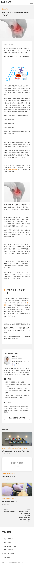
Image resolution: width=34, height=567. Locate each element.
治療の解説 (7, 557)
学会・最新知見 (8, 539)
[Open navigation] (31, 2)
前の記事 (10, 511)
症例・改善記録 (8, 550)
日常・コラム (7, 542)
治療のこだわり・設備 (10, 546)
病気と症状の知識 (9, 553)
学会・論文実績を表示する (17, 418)
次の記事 (24, 515)
